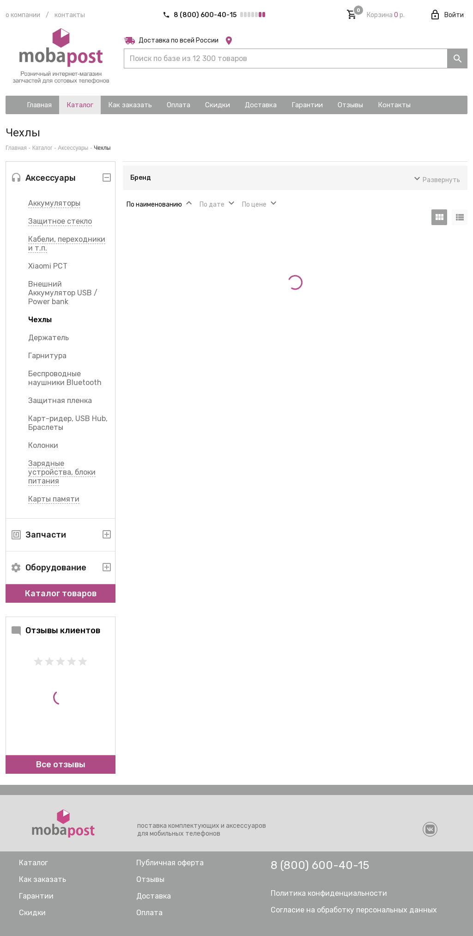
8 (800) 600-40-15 (200, 15)
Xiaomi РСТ (47, 266)
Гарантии (36, 896)
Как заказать (42, 879)
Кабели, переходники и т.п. (66, 243)
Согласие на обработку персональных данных (354, 909)
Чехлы (40, 319)
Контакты (70, 15)
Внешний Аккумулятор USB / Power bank (62, 293)
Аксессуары (73, 148)
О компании (23, 15)
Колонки (43, 445)
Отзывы (150, 879)
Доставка (153, 896)
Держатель (48, 337)
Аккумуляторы (54, 203)
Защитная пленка (60, 400)
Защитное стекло (60, 221)
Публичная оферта (170, 862)
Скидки (32, 912)
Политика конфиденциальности (329, 893)
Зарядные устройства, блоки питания (62, 472)
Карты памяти (53, 499)
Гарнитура (47, 355)
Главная (16, 148)
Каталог (42, 148)
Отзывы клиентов (55, 630)
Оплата (149, 912)
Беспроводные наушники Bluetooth (65, 378)
